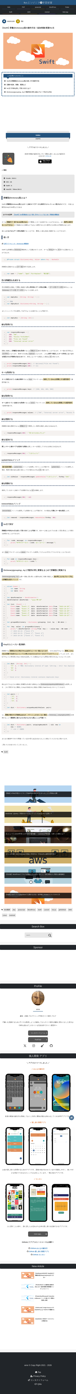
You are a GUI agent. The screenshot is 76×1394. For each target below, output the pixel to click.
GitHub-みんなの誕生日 (39, 1248)
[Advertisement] (38, 113)
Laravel (46, 910)
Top (38, 1372)
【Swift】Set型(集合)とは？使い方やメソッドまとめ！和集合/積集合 (36, 214)
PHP (23, 7)
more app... (38, 1234)
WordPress (52, 7)
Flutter (67, 7)
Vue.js (54, 910)
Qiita (38, 1384)
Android (47, 12)
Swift (10, 12)
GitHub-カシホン (39, 1255)
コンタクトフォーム (38, 1033)
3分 (22, 21)
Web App (65, 12)
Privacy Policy (38, 1376)
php (14, 910)
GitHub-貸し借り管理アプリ (39, 1251)
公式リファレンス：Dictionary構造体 (15, 244)
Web (8, 7)
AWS (28, 12)
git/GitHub (62, 910)
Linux (5, 915)
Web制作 (7, 910)
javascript (38, 7)
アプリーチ (48, 156)
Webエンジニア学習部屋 (38, 2)
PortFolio (38, 1039)
